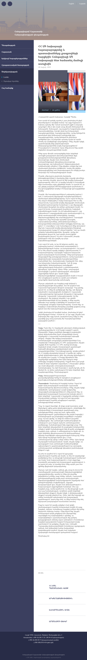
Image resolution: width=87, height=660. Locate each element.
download (45, 110)
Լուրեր (6, 77)
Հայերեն (82, 4)
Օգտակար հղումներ (11, 81)
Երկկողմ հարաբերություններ (15, 58)
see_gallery (56, 110)
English (71, 4)
